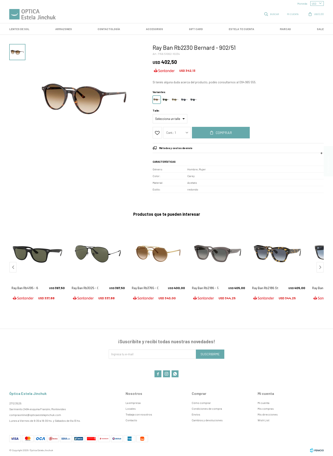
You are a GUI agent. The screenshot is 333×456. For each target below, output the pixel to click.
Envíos (196, 414)
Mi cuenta (263, 402)
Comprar (224, 132)
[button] (320, 267)
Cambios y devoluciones (207, 420)
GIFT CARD (196, 29)
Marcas (285, 29)
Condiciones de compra (207, 408)
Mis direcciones (268, 414)
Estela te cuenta (241, 29)
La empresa (133, 402)
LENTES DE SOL (19, 29)
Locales (131, 408)
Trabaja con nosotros (139, 414)
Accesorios (154, 29)
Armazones (63, 29)
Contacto (131, 420)
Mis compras (266, 408)
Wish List (263, 420)
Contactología (109, 29)
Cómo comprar (201, 402)
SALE (320, 29)
